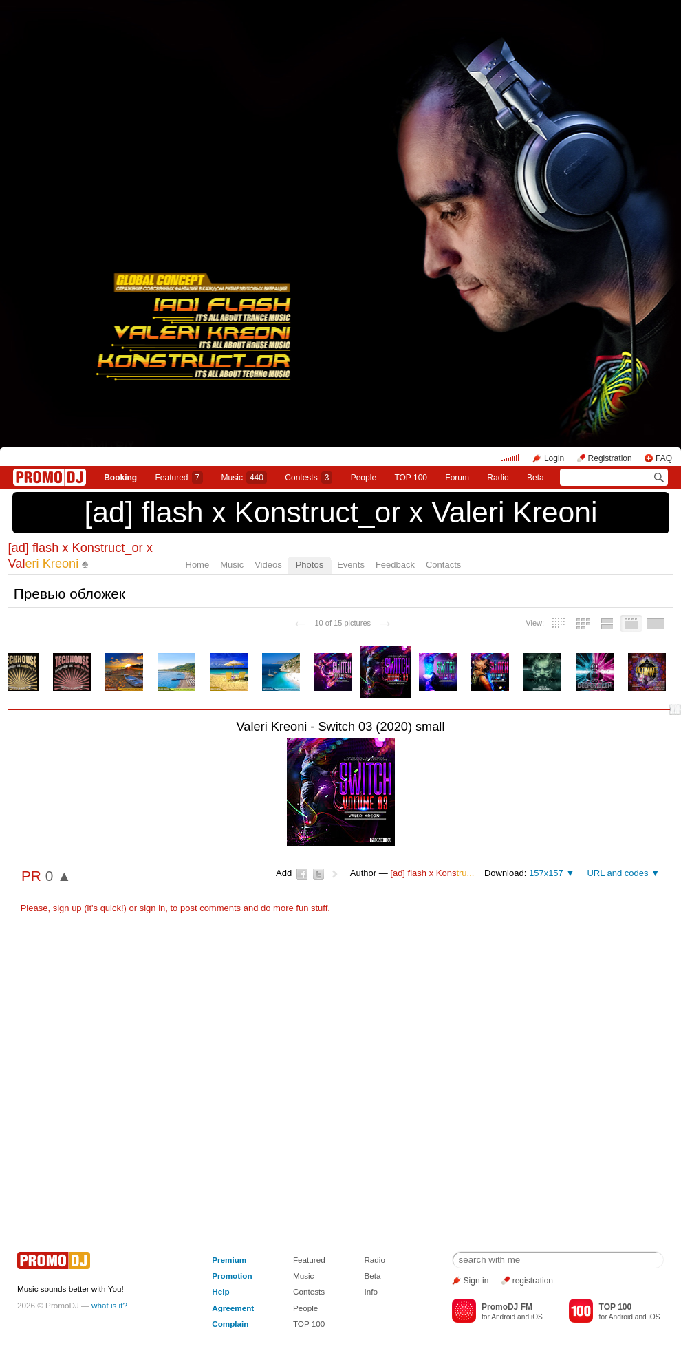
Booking (120, 477)
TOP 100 (410, 477)
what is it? (109, 1305)
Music (244, 477)
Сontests (308, 477)
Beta (535, 477)
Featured (179, 477)
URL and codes (617, 873)
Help (220, 1291)
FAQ (664, 458)
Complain (230, 1323)
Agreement (233, 1307)
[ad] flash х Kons (432, 873)
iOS (537, 1317)
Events (351, 565)
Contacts (443, 565)
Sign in (476, 1281)
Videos (268, 565)
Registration (610, 458)
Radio (497, 477)
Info (371, 1291)
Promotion (232, 1275)
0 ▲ (58, 876)
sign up (67, 908)
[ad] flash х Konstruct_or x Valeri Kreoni (340, 512)
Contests (309, 1291)
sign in (153, 908)
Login (554, 458)
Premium (229, 1259)
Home (198, 565)
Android (503, 1317)
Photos (309, 565)
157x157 (546, 873)
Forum (457, 477)
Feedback (395, 565)
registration (532, 1281)
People (363, 477)
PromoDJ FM (507, 1307)
